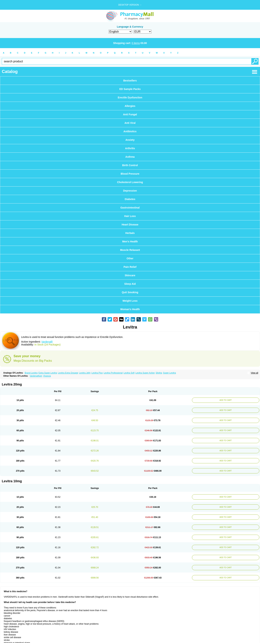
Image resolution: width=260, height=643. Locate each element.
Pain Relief (130, 266)
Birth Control (130, 165)
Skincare (130, 275)
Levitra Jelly (84, 373)
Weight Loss (130, 300)
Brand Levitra (31, 373)
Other (130, 258)
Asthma (130, 156)
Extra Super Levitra (47, 373)
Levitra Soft (129, 373)
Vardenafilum (36, 376)
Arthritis (130, 148)
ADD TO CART (225, 400)
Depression (130, 190)
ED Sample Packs (130, 89)
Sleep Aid (130, 283)
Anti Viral (129, 122)
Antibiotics (130, 131)
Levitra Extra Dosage (68, 373)
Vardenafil (47, 341)
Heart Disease (130, 224)
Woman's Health (130, 309)
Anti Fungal (130, 114)
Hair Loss (130, 216)
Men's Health (130, 241)
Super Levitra (169, 373)
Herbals (130, 233)
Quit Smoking (130, 292)
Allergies (130, 106)
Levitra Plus (97, 373)
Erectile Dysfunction (130, 97)
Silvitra (159, 373)
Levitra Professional (113, 373)
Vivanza (47, 376)
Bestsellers (130, 80)
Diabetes (130, 199)
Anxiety (130, 139)
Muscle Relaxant (130, 250)
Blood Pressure (130, 173)
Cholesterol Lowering (130, 182)
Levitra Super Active (145, 373)
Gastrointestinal (130, 207)
